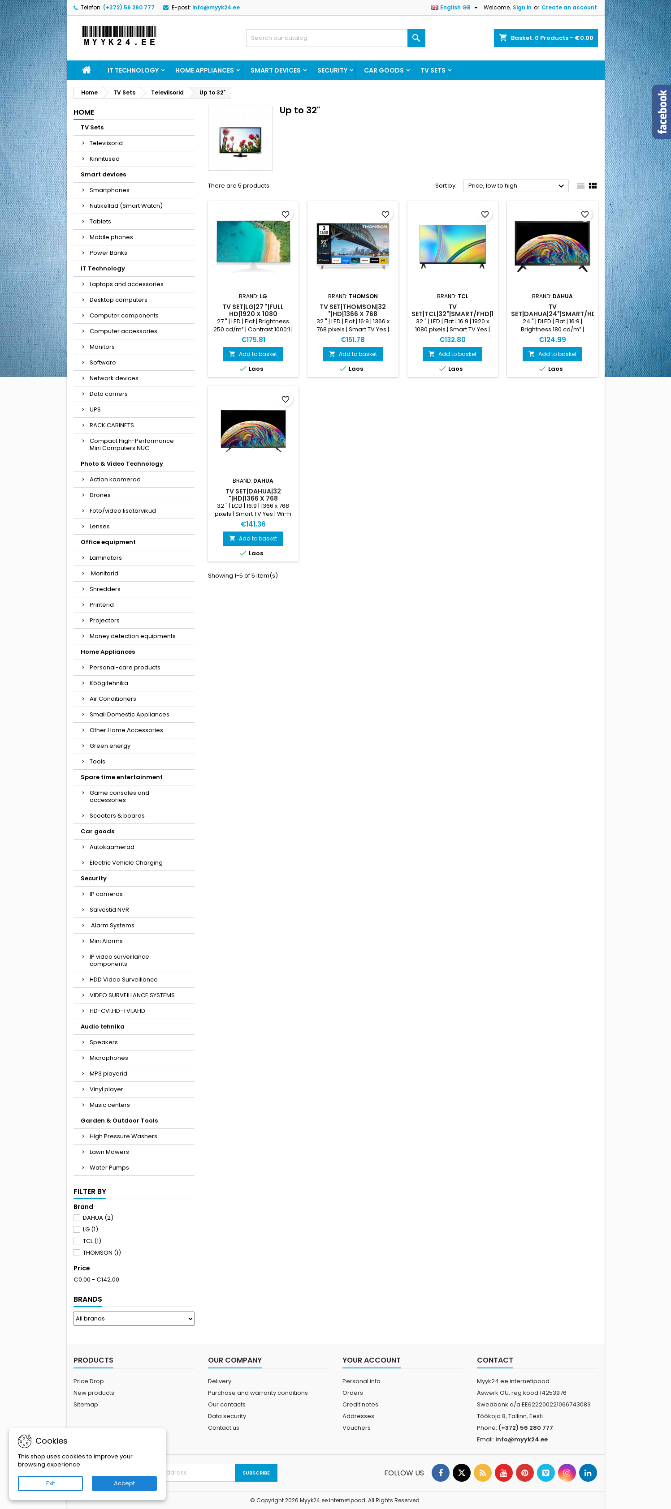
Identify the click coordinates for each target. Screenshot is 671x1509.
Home (84, 112)
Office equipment (108, 542)
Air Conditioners (113, 698)
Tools (97, 761)
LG (90, 1229)
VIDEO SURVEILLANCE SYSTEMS (132, 995)
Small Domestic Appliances (129, 714)
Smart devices (276, 70)
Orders (352, 1393)
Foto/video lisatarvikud (123, 510)
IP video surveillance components (119, 960)
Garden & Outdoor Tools (119, 1120)
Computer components (124, 315)
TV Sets (433, 70)
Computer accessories (123, 331)
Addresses (358, 1416)
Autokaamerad (112, 847)
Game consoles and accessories (119, 796)
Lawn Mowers (109, 1152)
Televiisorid (106, 143)
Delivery (219, 1381)
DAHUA (98, 1217)
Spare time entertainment (122, 777)
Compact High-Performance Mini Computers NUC (132, 444)
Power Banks (108, 253)
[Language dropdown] (455, 7)
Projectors (105, 620)
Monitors (102, 347)
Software (103, 362)
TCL (92, 1241)
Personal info (361, 1381)
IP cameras (106, 894)
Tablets (100, 221)
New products (94, 1393)
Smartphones (110, 190)
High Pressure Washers (123, 1136)
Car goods (384, 70)
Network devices (114, 378)
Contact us (223, 1427)
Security (332, 70)
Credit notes (360, 1404)
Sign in (522, 7)
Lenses (100, 526)
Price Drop (89, 1381)
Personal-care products (125, 667)
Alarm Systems (112, 925)
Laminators (106, 557)
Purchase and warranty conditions (258, 1393)
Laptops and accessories (127, 284)
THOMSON (102, 1252)
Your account (371, 1360)
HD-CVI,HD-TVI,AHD (117, 1011)
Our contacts (227, 1404)
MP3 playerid (108, 1073)
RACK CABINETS (112, 425)
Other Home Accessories (126, 730)
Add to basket (253, 354)
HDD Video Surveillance (124, 979)
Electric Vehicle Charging (126, 862)
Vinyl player (106, 1089)
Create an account (569, 7)
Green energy (110, 746)
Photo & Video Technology (122, 463)
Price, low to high (517, 186)
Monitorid (104, 573)
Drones (100, 495)
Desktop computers (118, 300)
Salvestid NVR (109, 909)
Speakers (104, 1042)
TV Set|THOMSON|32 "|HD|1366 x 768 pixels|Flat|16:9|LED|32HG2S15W (364, 314)
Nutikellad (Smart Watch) (126, 205)
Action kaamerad (115, 479)
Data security (227, 1416)
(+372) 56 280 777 (129, 7)
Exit (50, 1483)
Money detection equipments (133, 636)
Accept (124, 1483)
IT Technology (133, 70)
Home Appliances (204, 70)
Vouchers (356, 1427)
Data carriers (109, 394)
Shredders (105, 589)
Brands (88, 1299)
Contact (495, 1360)
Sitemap (86, 1404)
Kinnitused (105, 158)
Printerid (102, 604)
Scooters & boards (117, 815)
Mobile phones (111, 237)
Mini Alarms (106, 941)
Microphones (109, 1058)
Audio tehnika (103, 1026)
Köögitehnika (109, 683)
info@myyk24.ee (216, 7)
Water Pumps (109, 1167)
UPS (95, 409)
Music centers (110, 1105)
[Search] (335, 38)
